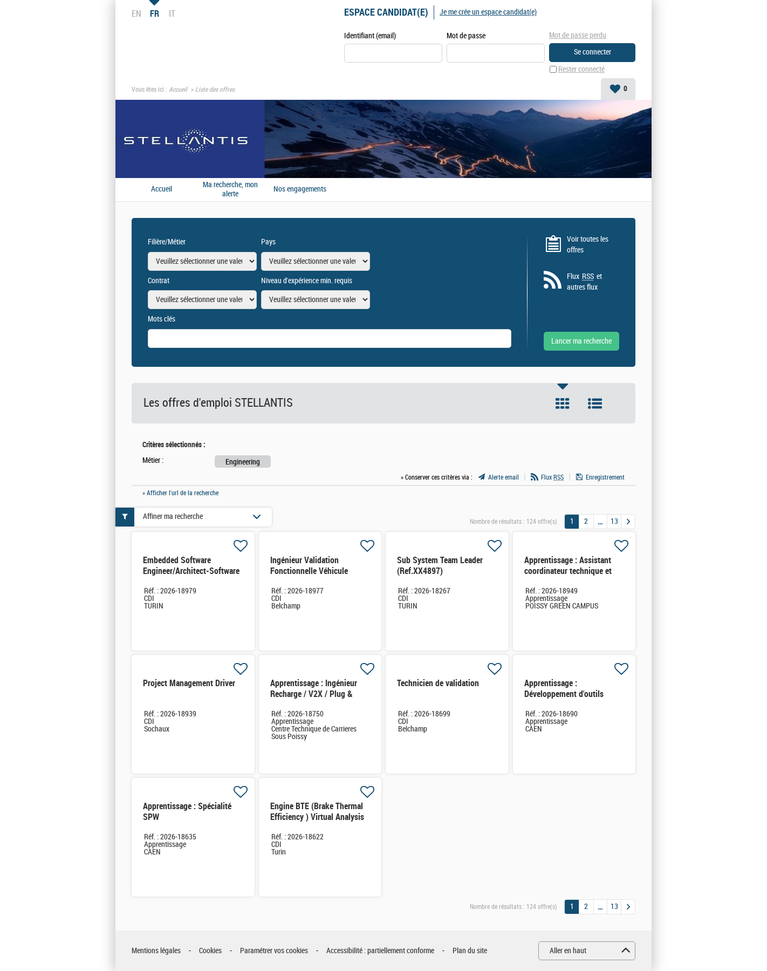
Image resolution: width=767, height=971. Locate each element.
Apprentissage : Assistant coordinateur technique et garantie (568, 571)
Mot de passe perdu (577, 35)
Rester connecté (581, 69)
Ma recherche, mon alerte (230, 190)
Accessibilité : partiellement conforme (380, 950)
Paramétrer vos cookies (274, 950)
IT (172, 13)
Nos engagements (299, 189)
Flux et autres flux (584, 281)
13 (614, 521)
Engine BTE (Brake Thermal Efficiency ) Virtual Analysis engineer (317, 817)
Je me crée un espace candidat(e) (488, 12)
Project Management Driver (189, 683)
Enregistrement (605, 477)
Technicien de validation (438, 683)
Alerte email (503, 477)
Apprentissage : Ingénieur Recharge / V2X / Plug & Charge (313, 694)
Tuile (562, 403)
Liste (595, 403)
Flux (552, 477)
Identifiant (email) (370, 35)
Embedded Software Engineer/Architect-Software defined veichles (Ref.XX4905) (191, 576)
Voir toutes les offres (587, 245)
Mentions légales (156, 950)
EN (136, 13)
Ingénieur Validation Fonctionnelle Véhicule (309, 565)
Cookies (210, 950)
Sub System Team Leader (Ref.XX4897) (440, 565)
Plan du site (470, 950)
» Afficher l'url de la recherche (180, 493)
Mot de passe (466, 35)
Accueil (178, 89)
